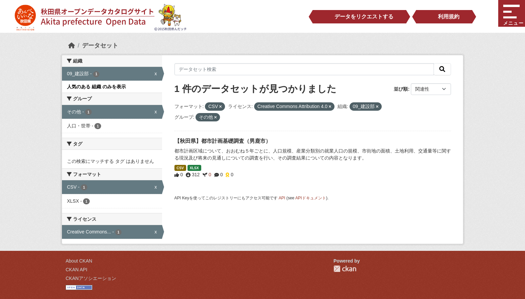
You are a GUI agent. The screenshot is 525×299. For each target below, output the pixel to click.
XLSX (194, 168)
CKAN (344, 268)
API (282, 198)
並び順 (401, 89)
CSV (180, 168)
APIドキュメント (310, 198)
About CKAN (79, 261)
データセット (100, 45)
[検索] (442, 69)
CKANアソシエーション (91, 278)
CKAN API (76, 269)
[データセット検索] (304, 69)
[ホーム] (71, 45)
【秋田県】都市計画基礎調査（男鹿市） (222, 141)
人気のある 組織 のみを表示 (96, 86)
